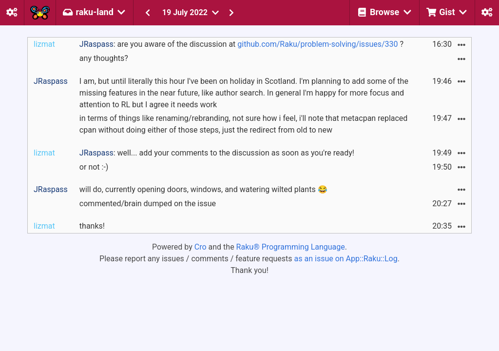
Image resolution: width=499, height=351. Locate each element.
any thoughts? (103, 58)
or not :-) (94, 167)
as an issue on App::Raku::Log (346, 258)
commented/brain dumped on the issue (147, 203)
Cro (200, 247)
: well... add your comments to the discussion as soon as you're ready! (216, 152)
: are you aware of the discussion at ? (241, 44)
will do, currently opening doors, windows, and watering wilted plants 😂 (203, 189)
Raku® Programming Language (290, 247)
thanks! (92, 226)
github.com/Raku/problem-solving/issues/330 (317, 44)
